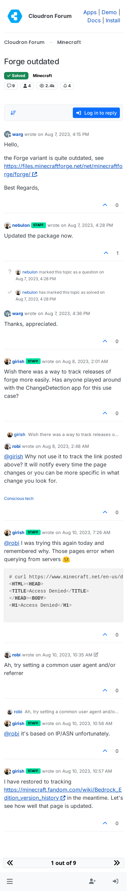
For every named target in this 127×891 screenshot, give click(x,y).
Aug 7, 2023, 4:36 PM (67, 313)
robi (16, 446)
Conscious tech (19, 498)
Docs (94, 20)
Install (113, 20)
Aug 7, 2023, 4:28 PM (90, 225)
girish (18, 361)
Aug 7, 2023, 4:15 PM (67, 134)
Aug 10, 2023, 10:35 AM (67, 654)
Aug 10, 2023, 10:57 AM (87, 771)
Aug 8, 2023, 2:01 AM (85, 361)
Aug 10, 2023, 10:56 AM (87, 723)
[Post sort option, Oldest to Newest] (13, 113)
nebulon (21, 225)
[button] (10, 881)
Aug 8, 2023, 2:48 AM (65, 446)
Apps (90, 12)
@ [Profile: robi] (11, 542)
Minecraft (42, 75)
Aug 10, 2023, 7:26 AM (86, 532)
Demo (109, 12)
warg (17, 134)
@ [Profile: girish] (13, 456)
